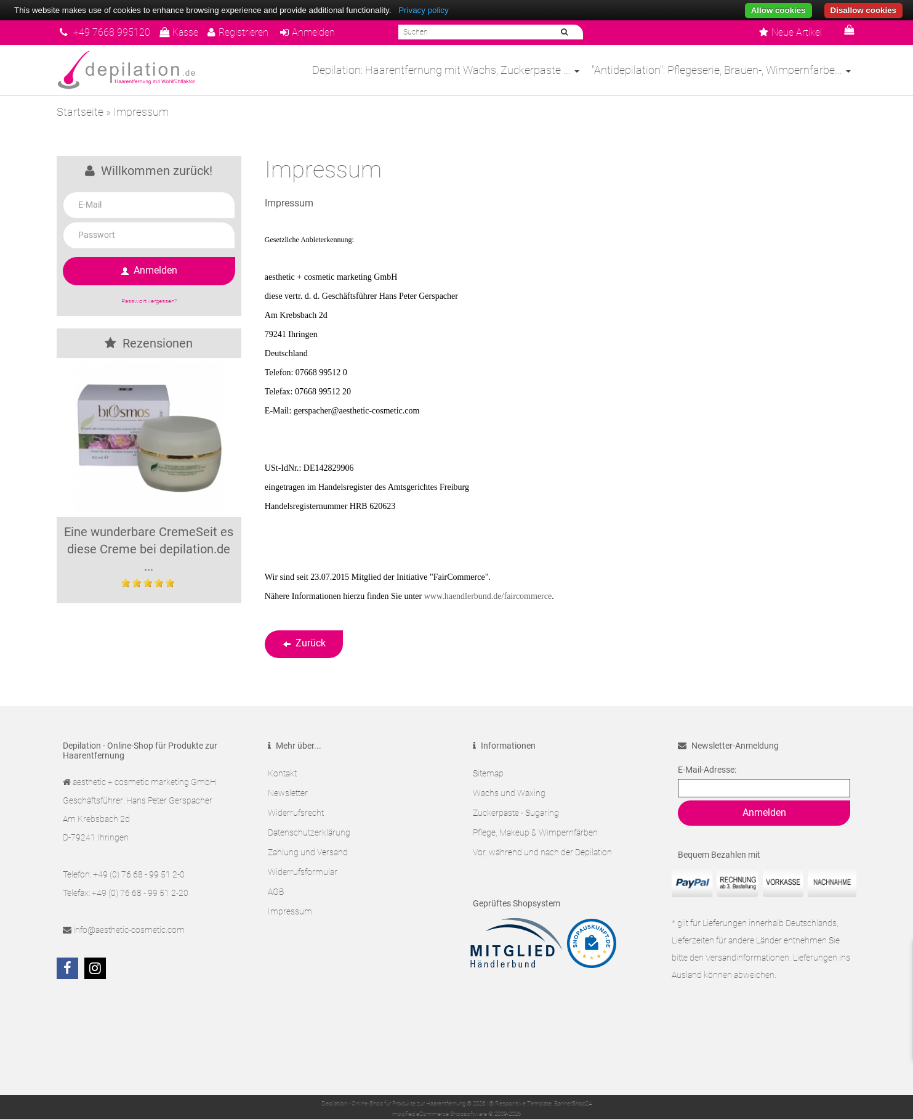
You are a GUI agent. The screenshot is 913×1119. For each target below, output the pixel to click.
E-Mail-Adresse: (707, 770)
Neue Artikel (790, 32)
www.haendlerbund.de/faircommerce (488, 596)
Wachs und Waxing (509, 793)
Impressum (290, 911)
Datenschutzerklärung (309, 832)
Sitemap (488, 773)
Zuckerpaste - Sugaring (516, 813)
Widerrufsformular (302, 872)
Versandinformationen (747, 957)
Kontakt (282, 773)
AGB (276, 892)
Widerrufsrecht (296, 813)
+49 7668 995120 (105, 32)
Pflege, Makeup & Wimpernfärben (535, 832)
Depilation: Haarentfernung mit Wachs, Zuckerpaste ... (445, 69)
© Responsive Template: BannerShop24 (540, 1103)
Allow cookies (778, 10)
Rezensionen (149, 343)
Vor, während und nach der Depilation (542, 852)
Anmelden (307, 32)
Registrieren (237, 32)
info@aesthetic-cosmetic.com (129, 930)
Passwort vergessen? (149, 301)
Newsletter (288, 793)
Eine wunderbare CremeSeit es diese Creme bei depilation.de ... (148, 549)
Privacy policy (423, 10)
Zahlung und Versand (308, 852)
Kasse (178, 32)
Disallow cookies (863, 10)
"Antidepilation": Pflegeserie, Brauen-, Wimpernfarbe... (721, 69)
